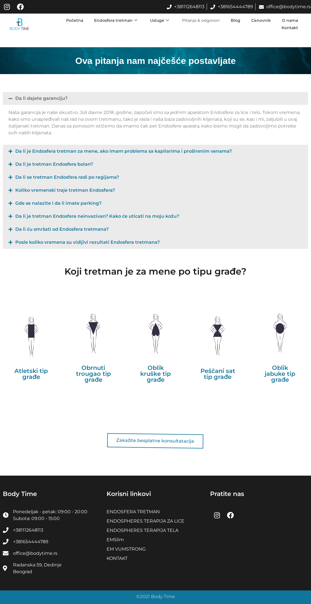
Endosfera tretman (114, 20)
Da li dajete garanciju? (41, 98)
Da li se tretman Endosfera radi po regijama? (67, 177)
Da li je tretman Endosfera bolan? (54, 164)
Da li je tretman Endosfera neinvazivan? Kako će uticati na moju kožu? (97, 216)
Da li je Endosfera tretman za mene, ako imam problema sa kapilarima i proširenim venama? (123, 151)
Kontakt (290, 27)
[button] (155, 98)
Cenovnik (261, 20)
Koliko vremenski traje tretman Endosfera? (65, 190)
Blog (235, 20)
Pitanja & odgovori (200, 20)
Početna (73, 20)
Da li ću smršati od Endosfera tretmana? (62, 229)
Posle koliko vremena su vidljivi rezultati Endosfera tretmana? (87, 242)
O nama (290, 20)
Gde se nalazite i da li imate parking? (58, 203)
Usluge (158, 20)
